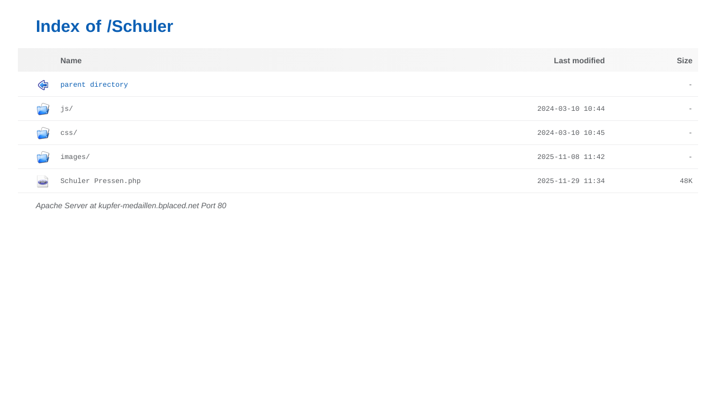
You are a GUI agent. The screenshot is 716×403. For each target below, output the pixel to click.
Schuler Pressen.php (100, 181)
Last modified (579, 60)
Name (71, 60)
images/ (75, 157)
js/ (66, 109)
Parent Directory (94, 85)
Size (685, 60)
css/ (68, 133)
